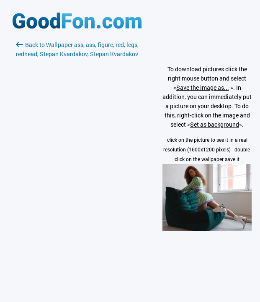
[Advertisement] (77, 158)
